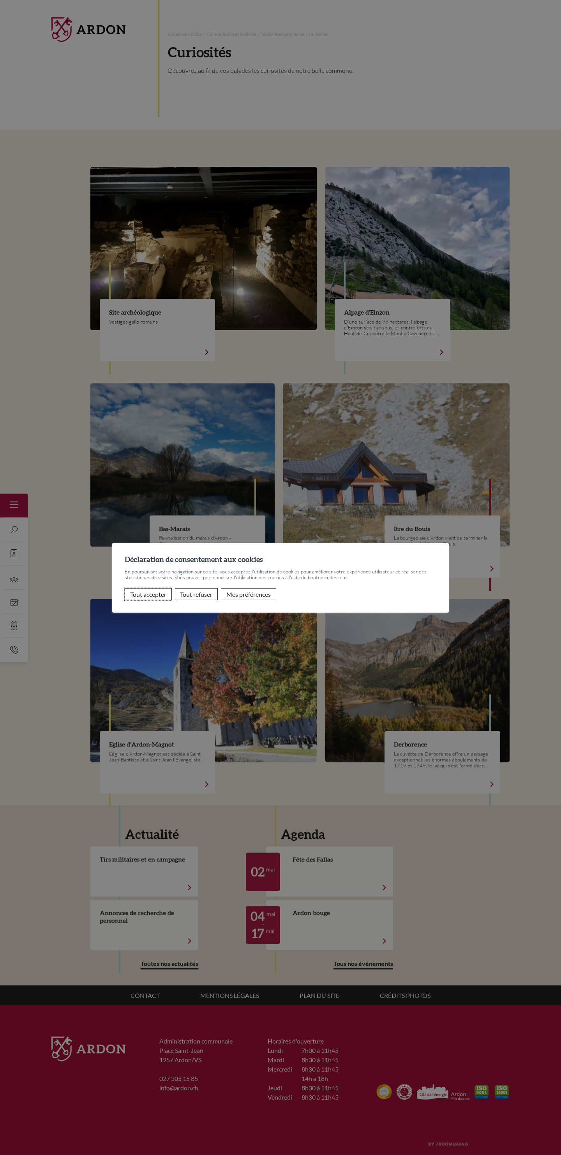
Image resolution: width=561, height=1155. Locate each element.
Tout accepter (148, 594)
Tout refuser (196, 594)
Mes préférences (248, 594)
